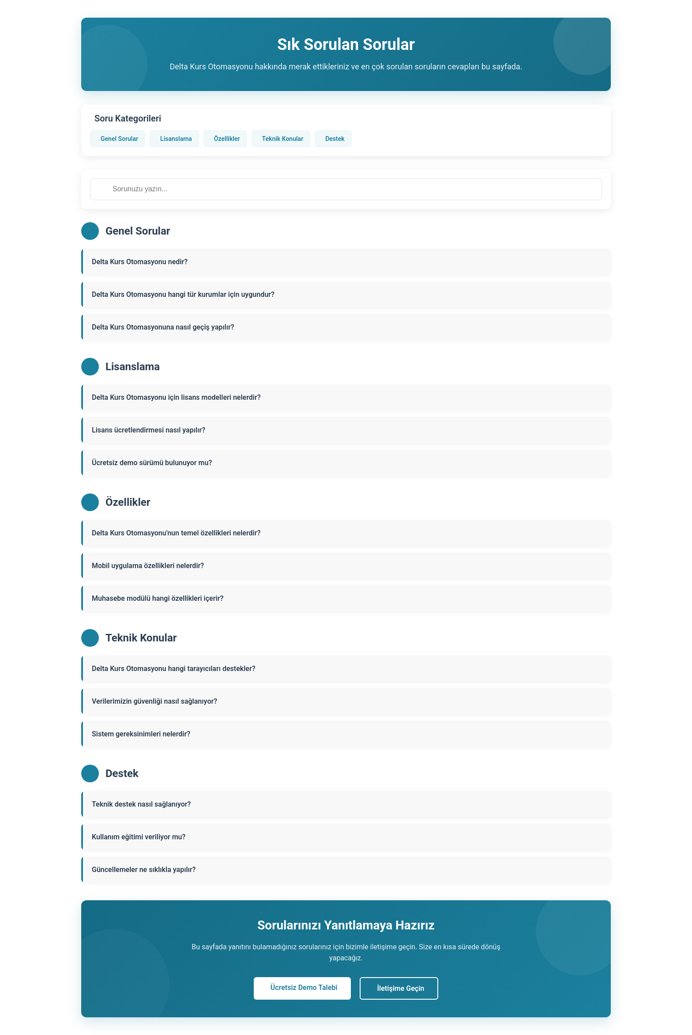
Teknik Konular (283, 138)
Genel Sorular (119, 138)
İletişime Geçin (401, 988)
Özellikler (227, 138)
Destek (334, 138)
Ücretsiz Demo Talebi (304, 987)
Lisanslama (176, 138)
